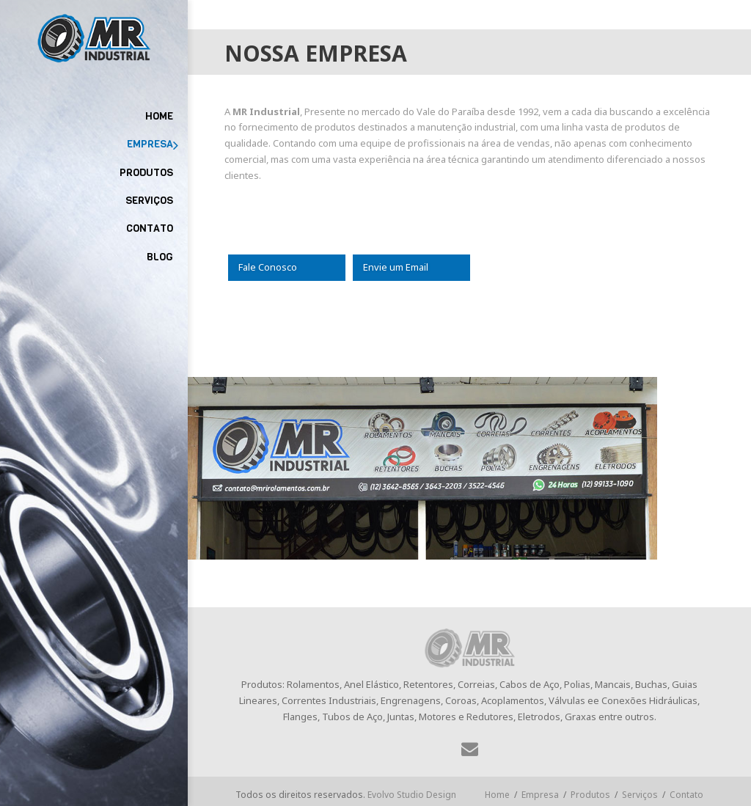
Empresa (540, 794)
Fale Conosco (267, 267)
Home (497, 794)
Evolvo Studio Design (411, 794)
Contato (686, 794)
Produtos (590, 794)
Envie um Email (395, 267)
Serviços (640, 794)
